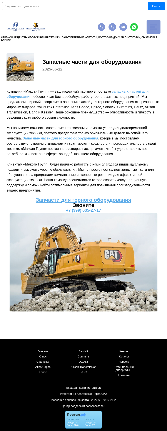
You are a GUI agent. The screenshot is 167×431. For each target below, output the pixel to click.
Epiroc (43, 372)
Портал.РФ (100, 393)
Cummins (84, 356)
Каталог (124, 356)
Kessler (124, 351)
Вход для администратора (83, 387)
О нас (43, 356)
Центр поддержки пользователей (83, 406)
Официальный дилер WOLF (124, 368)
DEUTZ (83, 361)
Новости (124, 361)
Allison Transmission (84, 367)
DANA (83, 372)
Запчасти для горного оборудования (83, 200)
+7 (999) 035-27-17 (83, 210)
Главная (43, 351)
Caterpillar (43, 361)
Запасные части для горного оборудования (60, 138)
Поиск (156, 6)
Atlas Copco (42, 367)
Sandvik (83, 351)
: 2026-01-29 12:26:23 (103, 400)
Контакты (124, 375)
